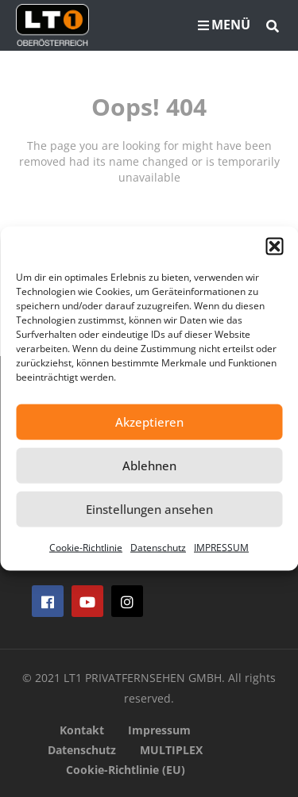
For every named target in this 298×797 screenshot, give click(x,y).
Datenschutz (158, 547)
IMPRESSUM (221, 547)
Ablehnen (149, 465)
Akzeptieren (149, 422)
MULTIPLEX (171, 749)
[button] (274, 246)
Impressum (159, 730)
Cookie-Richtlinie (85, 547)
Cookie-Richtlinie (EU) (125, 769)
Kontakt (82, 730)
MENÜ (224, 24)
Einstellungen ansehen (149, 509)
